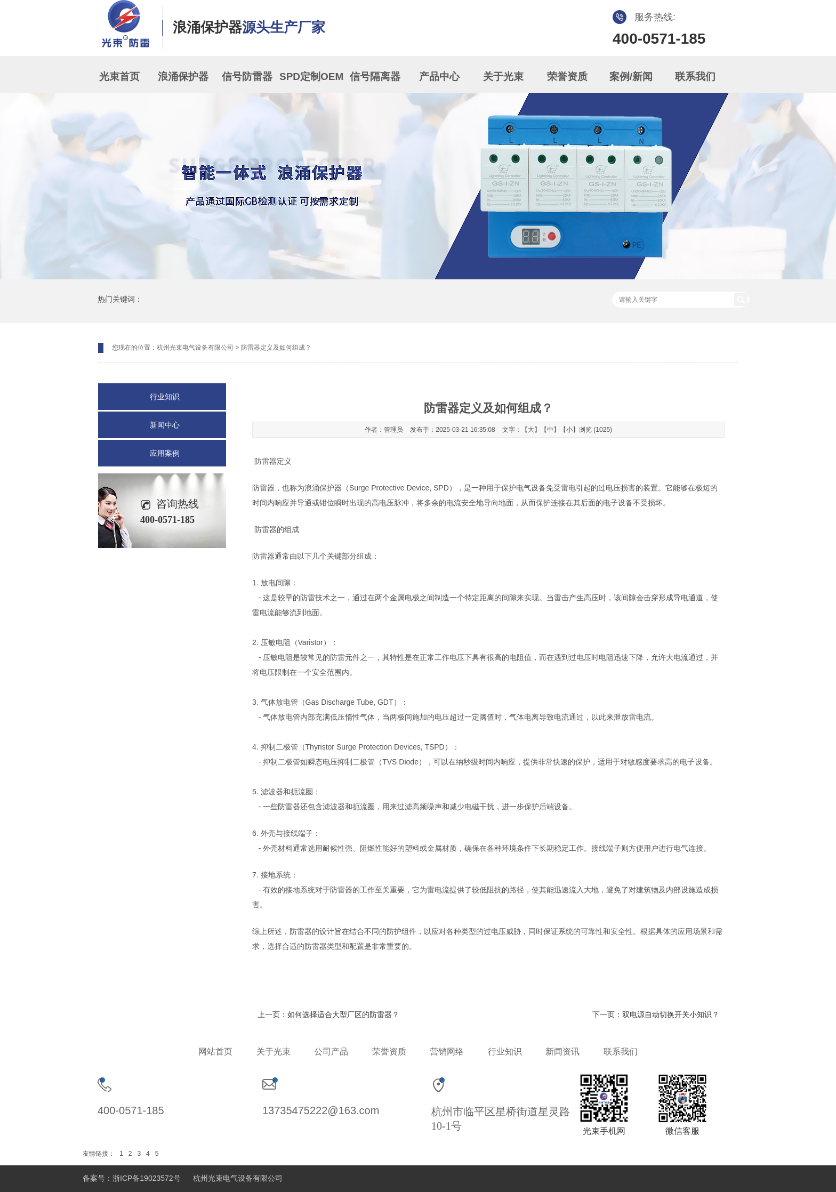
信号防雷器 (247, 76)
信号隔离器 (375, 76)
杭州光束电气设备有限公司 (195, 347)
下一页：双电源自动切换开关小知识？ (655, 1014)
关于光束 (503, 76)
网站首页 (215, 1051)
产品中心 (439, 76)
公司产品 (331, 1051)
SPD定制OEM (311, 76)
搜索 (740, 299)
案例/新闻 (631, 76)
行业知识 (165, 396)
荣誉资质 (567, 76)
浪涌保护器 (183, 76)
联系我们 (695, 76)
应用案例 (165, 453)
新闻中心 (165, 425)
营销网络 (447, 1051)
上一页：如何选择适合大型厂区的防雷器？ (328, 1014)
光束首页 (119, 76)
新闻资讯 (562, 1051)
